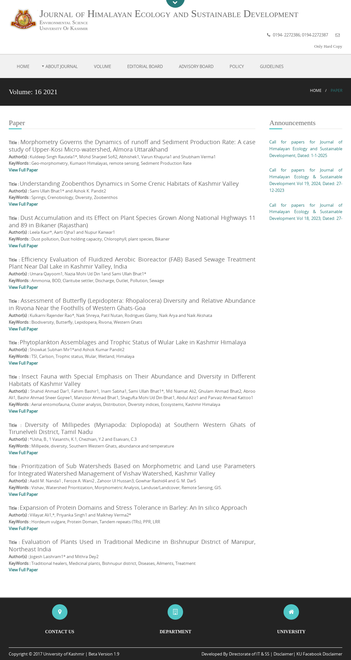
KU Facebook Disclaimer (319, 654)
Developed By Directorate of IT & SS (235, 654)
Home (23, 66)
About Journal (62, 66)
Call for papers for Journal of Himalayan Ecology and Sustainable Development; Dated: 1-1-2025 (305, 148)
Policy (237, 66)
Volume (102, 66)
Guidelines (272, 66)
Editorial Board (145, 66)
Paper (336, 90)
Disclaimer (283, 654)
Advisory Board (196, 66)
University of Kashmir (63, 654)
